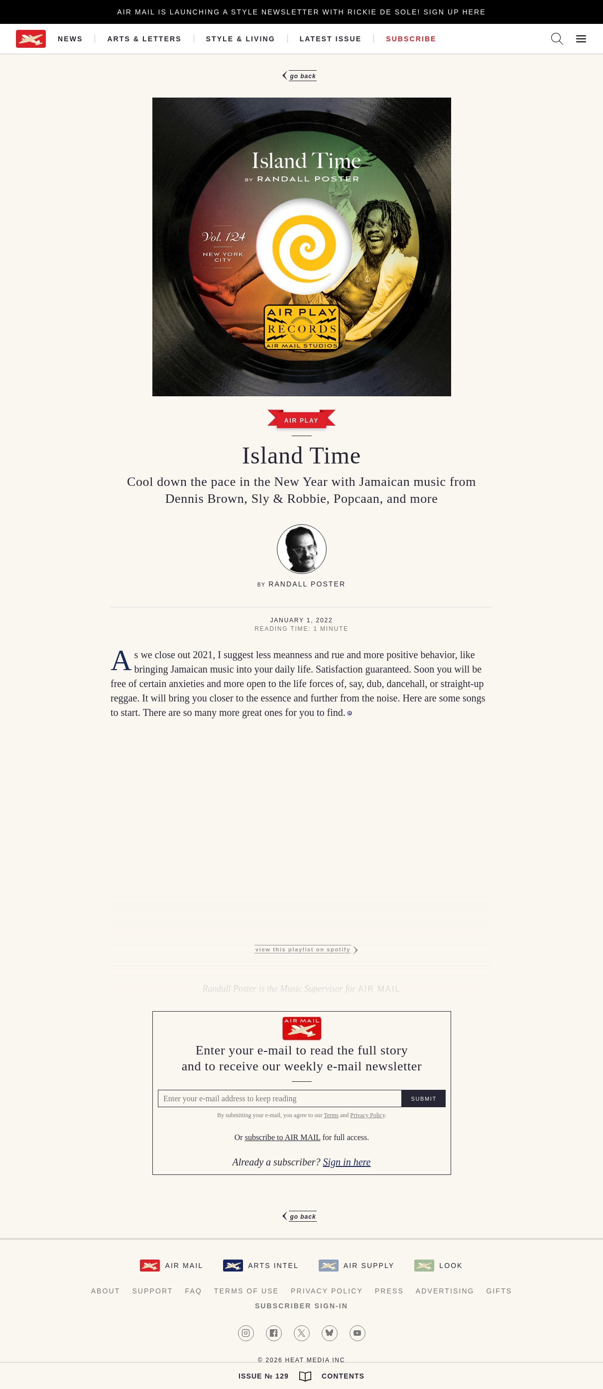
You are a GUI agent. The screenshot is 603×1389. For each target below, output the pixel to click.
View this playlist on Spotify (303, 949)
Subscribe (411, 38)
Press (389, 1290)
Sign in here (347, 1162)
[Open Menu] (581, 39)
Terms (331, 1115)
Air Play (301, 421)
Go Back (303, 76)
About (106, 1290)
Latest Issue (331, 38)
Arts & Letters (144, 38)
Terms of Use (246, 1290)
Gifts (499, 1290)
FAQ (193, 1290)
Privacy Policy (367, 1115)
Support (152, 1290)
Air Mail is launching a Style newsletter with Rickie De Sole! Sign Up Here (301, 12)
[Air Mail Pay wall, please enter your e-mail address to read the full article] (301, 1093)
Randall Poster (307, 584)
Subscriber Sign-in (301, 1305)
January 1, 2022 (301, 620)
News (70, 38)
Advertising (445, 1290)
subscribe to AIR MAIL (282, 1138)
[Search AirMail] (557, 39)
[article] (301, 646)
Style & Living (240, 38)
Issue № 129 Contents (301, 1377)
